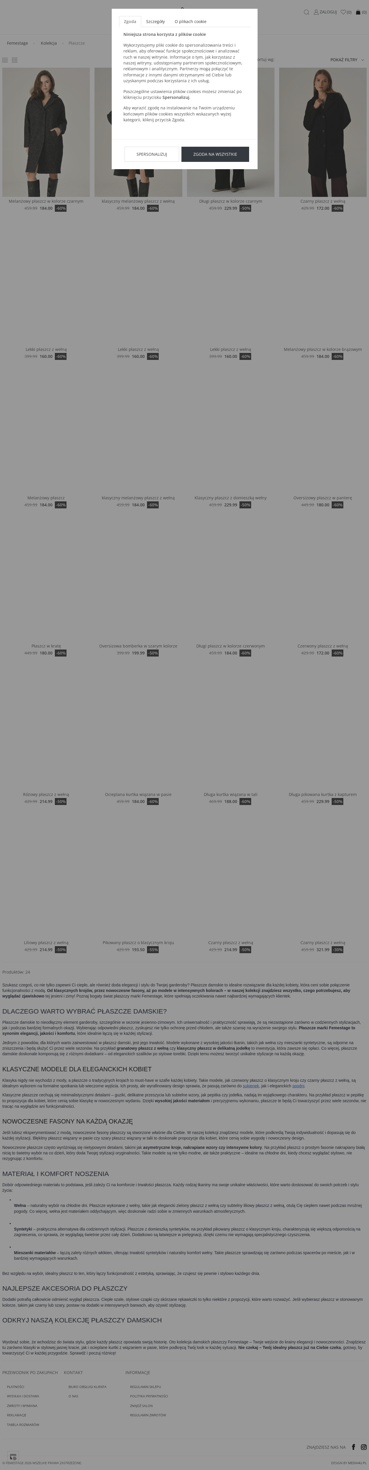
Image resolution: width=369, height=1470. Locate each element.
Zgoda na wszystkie (215, 154)
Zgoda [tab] (130, 21)
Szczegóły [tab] (155, 21)
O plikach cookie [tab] (191, 21)
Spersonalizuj (152, 154)
